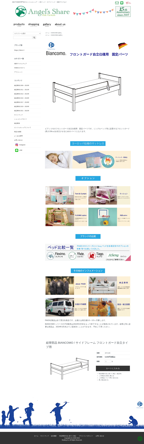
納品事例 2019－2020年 (21, 106)
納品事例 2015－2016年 (21, 98)
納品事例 (17, 123)
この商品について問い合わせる (108, 378)
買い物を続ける (103, 380)
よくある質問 (18, 136)
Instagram (19, 145)
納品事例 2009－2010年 (21, 85)
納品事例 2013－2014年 (21, 94)
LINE (18, 150)
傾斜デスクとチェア (20, 63)
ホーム (47, 33)
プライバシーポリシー (86, 436)
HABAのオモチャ (19, 68)
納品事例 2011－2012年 (21, 89)
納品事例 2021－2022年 (21, 110)
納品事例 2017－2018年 (21, 102)
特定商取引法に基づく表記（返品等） (110, 373)
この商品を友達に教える (106, 376)
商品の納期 (17, 131)
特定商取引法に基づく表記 (68, 436)
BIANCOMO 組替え (56, 33)
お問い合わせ (18, 140)
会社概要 (54, 436)
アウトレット (18, 72)
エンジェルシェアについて (22, 127)
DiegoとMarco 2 (19, 50)
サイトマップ (18, 115)
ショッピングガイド (20, 119)
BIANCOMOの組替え (57, 35)
